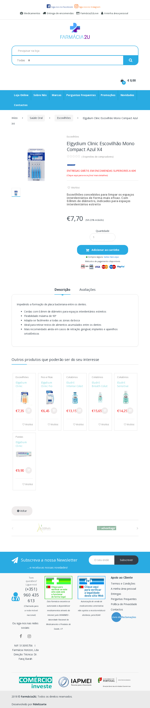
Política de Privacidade (124, 604)
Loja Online (21, 95)
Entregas (116, 594)
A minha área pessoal (114, 13)
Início (15, 118)
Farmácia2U (28, 696)
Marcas (56, 95)
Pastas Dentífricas (21, 438)
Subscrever (126, 560)
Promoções (108, 95)
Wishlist (75, 187)
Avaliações (87, 290)
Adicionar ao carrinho (105, 250)
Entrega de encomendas (58, 13)
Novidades (127, 95)
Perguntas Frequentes (81, 95)
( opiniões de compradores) (97, 156)
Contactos (21, 105)
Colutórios (72, 377)
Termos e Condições (123, 583)
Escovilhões (64, 118)
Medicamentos (30, 13)
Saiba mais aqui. (111, 256)
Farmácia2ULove (87, 13)
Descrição (62, 290)
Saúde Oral (36, 118)
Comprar (28, 410)
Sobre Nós (40, 95)
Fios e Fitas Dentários (47, 378)
